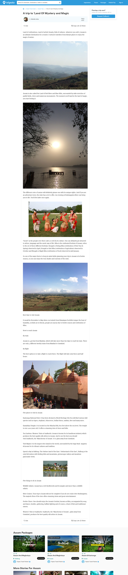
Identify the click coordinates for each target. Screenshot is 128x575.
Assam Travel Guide (31, 8)
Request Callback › (103, 16)
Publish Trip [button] (112, 2)
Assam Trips (41, 8)
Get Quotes (41, 558)
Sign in (121, 2)
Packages (103, 2)
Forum (96, 2)
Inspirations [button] (88, 2)
